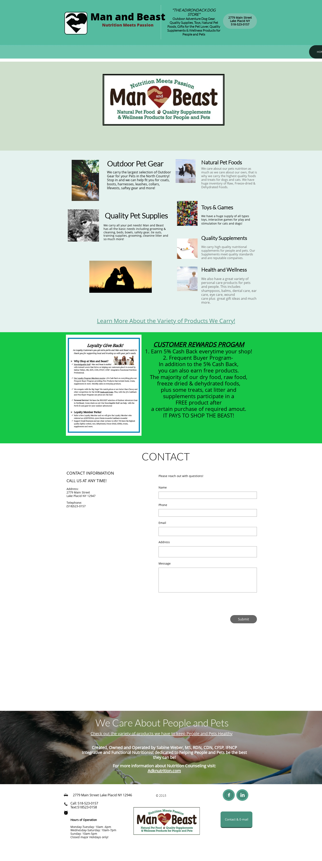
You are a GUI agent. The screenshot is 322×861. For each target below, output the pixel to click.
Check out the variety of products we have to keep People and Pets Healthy (161, 733)
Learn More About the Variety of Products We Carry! (166, 321)
